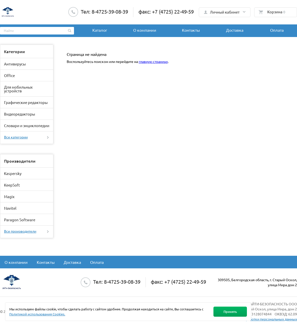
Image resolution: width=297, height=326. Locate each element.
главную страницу (153, 61)
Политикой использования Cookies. (37, 314)
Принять (230, 311)
